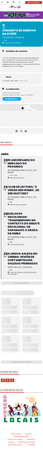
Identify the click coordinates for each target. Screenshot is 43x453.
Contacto (28, 434)
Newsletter (31, 439)
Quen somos (16, 434)
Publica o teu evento (15, 439)
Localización (12, 89)
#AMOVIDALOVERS (21, 437)
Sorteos (11, 442)
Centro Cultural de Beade (11, 93)
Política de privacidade (26, 442)
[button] (20, 2)
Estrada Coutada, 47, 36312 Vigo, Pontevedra (17, 95)
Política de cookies (15, 445)
